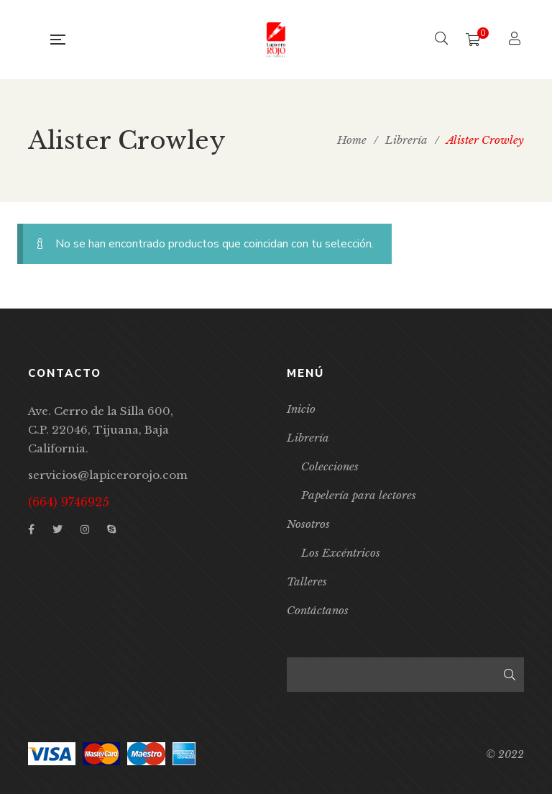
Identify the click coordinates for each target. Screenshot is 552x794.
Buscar (509, 674)
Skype (111, 529)
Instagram (84, 529)
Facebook (31, 529)
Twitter (57, 529)
